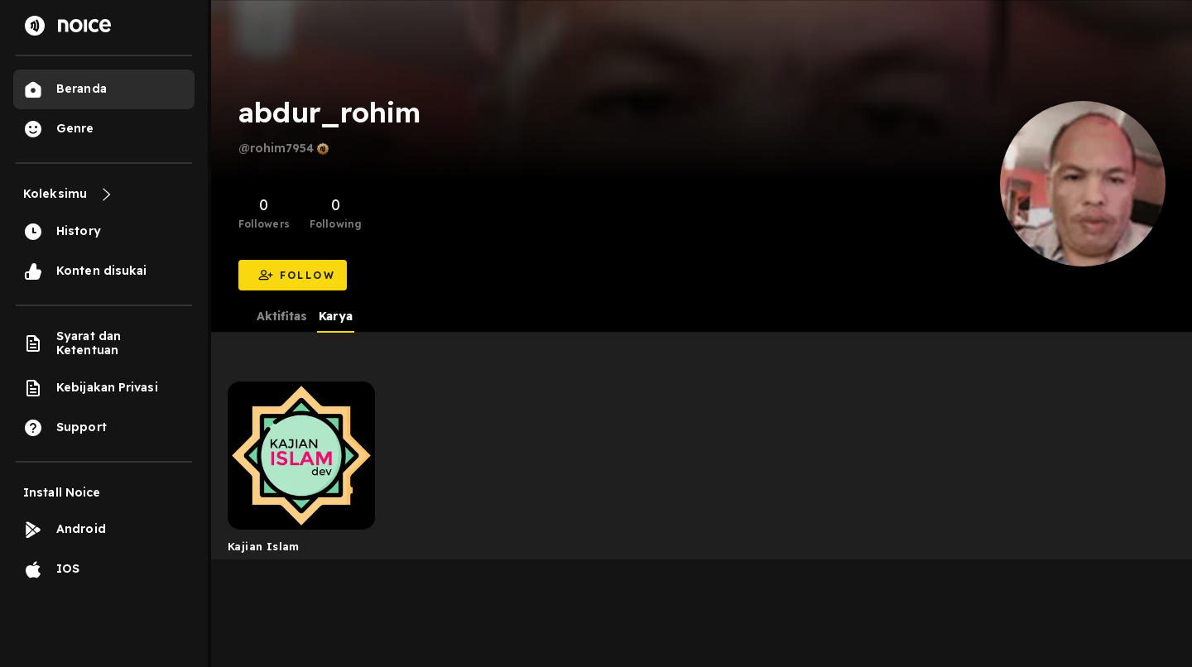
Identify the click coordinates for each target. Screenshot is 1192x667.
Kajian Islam (264, 546)
